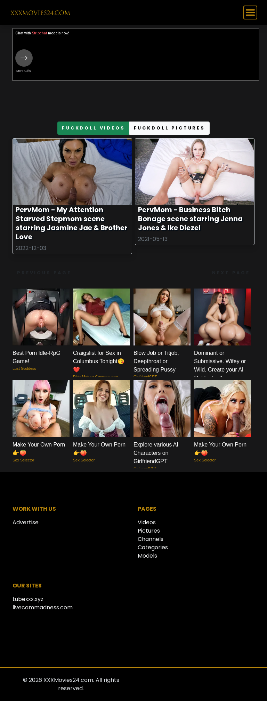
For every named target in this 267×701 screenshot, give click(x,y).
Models (147, 556)
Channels (150, 539)
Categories (153, 547)
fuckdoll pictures (169, 128)
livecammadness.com (43, 607)
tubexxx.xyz (28, 599)
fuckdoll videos (93, 128)
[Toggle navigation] (250, 12)
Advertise (26, 522)
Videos (147, 522)
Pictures (149, 531)
